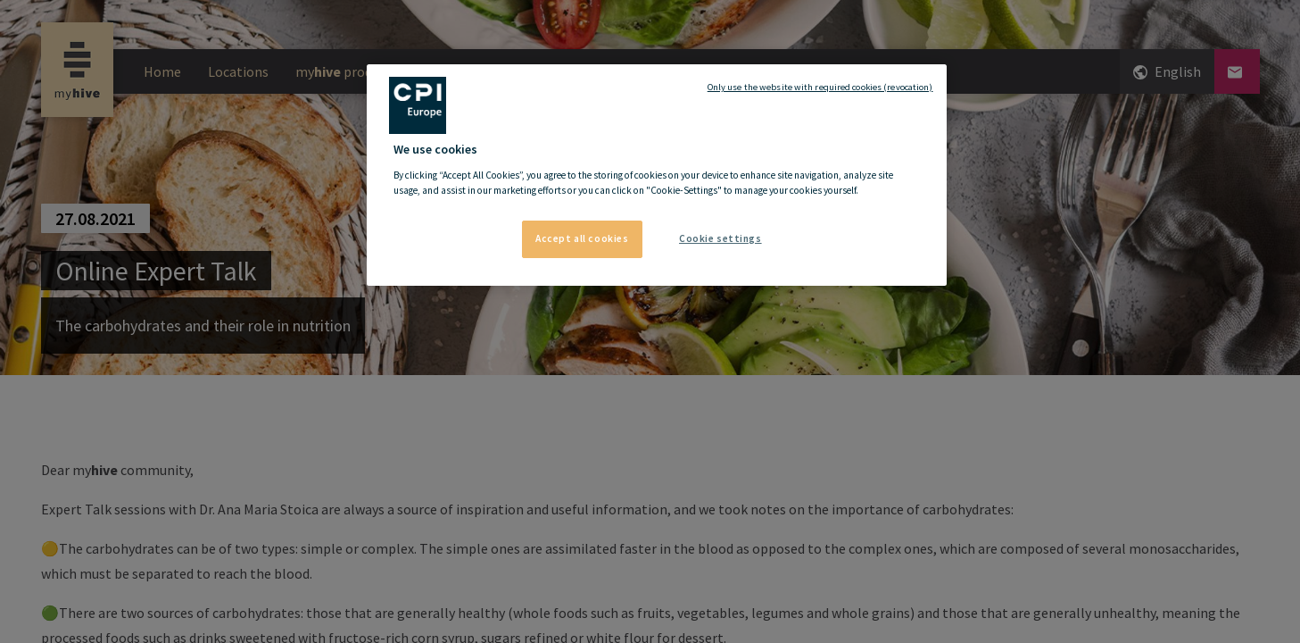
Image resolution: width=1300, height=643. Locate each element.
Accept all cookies (581, 238)
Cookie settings (720, 238)
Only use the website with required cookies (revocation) (820, 87)
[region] (657, 175)
